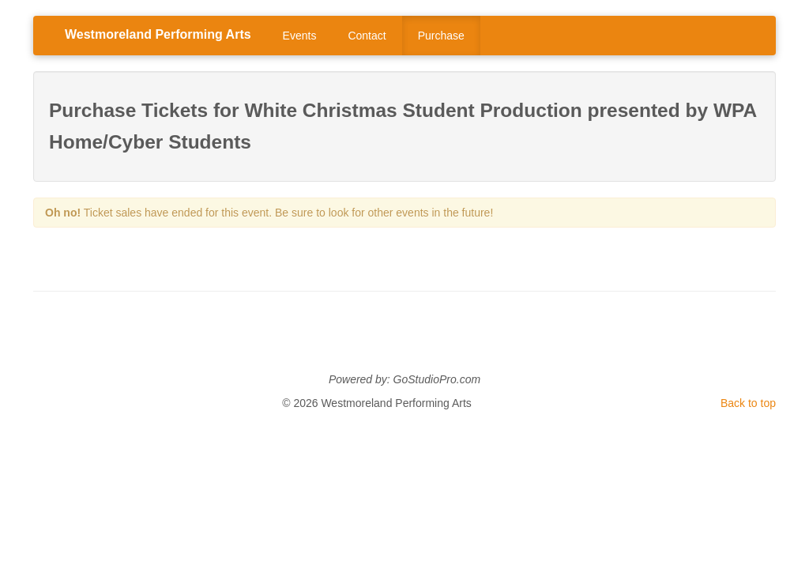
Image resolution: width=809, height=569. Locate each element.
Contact (367, 35)
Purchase (441, 35)
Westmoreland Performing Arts (158, 34)
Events (300, 35)
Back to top (748, 403)
